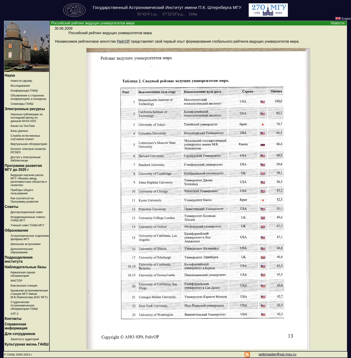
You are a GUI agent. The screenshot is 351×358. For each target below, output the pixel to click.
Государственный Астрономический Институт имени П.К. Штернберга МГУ (167, 7)
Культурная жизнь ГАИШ (27, 344)
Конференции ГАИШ (24, 90)
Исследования (20, 85)
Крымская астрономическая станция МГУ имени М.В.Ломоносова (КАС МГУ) (29, 294)
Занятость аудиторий (25, 339)
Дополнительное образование (22, 250)
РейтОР (123, 41)
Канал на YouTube (23, 126)
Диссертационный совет (27, 212)
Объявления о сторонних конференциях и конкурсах (28, 97)
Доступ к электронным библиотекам (25, 158)
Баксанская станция (24, 285)
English (343, 18)
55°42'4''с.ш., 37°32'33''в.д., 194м (167, 14)
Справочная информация (16, 326)
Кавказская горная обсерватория (23, 274)
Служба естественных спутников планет (25, 137)
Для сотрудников (20, 334)
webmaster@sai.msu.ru (277, 354)
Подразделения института (19, 259)
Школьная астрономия (26, 244)
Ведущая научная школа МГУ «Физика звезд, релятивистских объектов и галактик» (29, 180)
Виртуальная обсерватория (29, 144)
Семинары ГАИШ (22, 103)
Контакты (13, 318)
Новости (338, 23)
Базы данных (19, 130)
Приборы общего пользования (22, 191)
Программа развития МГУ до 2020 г (23, 168)
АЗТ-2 (14, 313)
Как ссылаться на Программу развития (24, 200)
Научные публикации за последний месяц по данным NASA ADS (26, 118)
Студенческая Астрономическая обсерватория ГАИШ (24, 305)
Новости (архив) (21, 80)
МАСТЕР (16, 280)
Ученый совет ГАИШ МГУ (27, 225)
